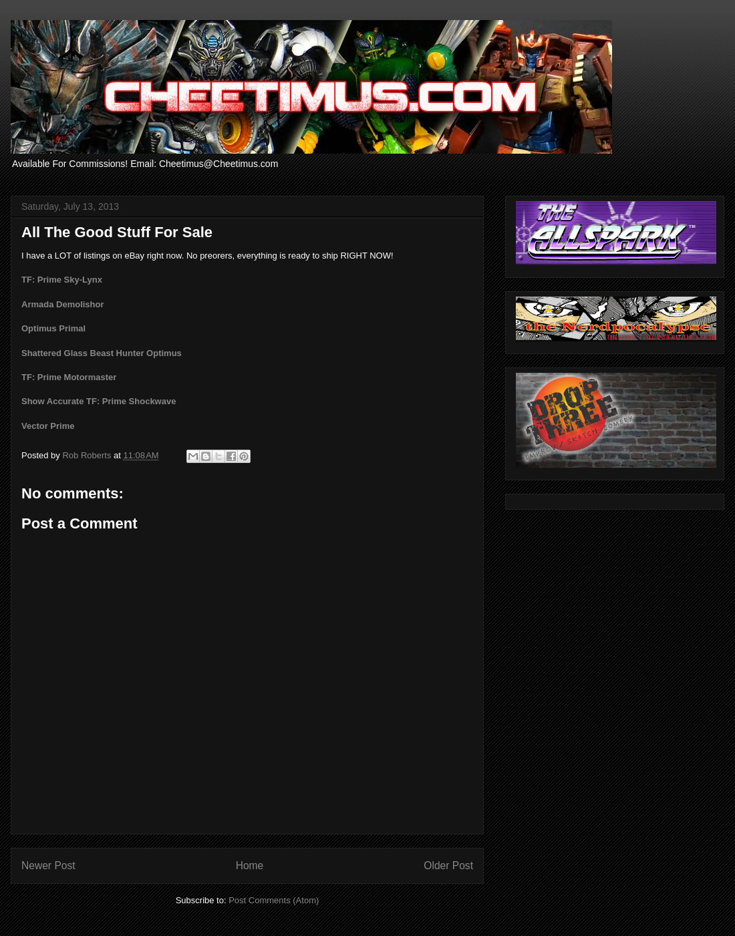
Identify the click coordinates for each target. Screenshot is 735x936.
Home (250, 865)
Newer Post (48, 865)
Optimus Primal (53, 328)
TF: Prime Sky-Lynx (61, 280)
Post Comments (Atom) (274, 900)
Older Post (448, 865)
